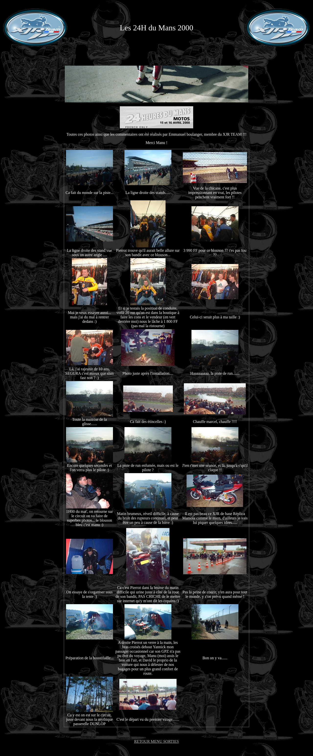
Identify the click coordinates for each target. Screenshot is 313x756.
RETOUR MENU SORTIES (156, 741)
